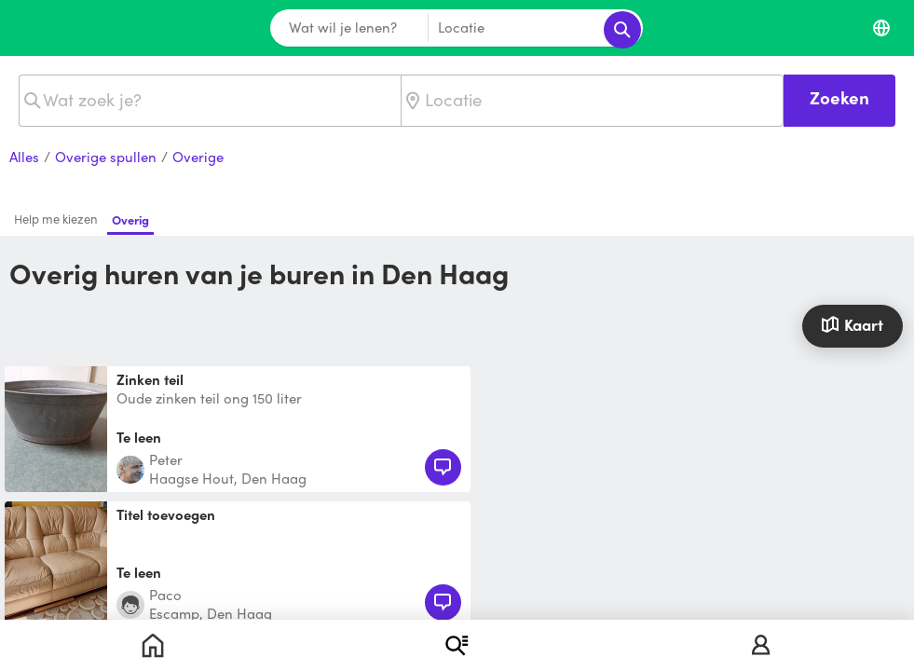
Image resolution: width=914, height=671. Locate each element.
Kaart (852, 324)
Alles (24, 157)
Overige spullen (106, 157)
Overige (198, 157)
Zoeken (839, 97)
